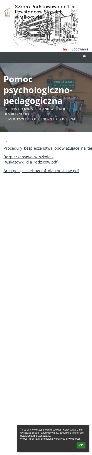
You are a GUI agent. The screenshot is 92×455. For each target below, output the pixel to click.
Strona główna (18, 109)
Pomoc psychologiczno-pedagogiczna (39, 119)
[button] (65, 49)
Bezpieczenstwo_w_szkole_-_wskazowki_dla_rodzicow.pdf (30, 159)
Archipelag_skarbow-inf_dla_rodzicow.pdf (41, 170)
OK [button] (81, 445)
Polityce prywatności (68, 438)
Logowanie (80, 49)
